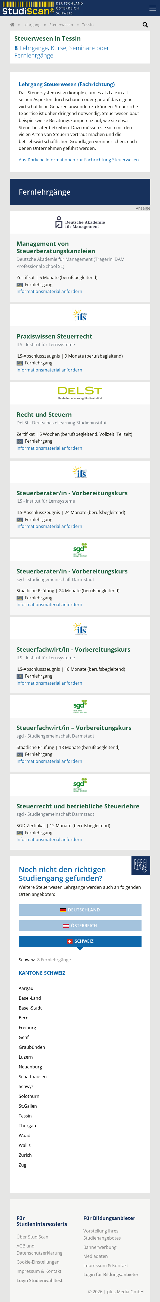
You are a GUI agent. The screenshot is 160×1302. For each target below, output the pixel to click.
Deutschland (80, 910)
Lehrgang (31, 24)
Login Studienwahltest (39, 1280)
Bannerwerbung (100, 1247)
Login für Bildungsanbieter (111, 1274)
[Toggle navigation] (152, 8)
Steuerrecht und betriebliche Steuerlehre (78, 806)
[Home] (12, 25)
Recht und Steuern (44, 414)
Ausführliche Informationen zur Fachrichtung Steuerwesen (79, 160)
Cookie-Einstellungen (38, 1262)
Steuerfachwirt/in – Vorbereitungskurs (74, 727)
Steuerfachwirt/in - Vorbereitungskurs (73, 649)
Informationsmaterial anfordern (49, 291)
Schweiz (80, 941)
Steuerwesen (61, 24)
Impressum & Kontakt (39, 1271)
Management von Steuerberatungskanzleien (56, 247)
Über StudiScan (32, 1237)
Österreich (80, 926)
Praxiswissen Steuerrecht (54, 336)
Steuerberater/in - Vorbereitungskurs (72, 493)
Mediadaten (95, 1256)
